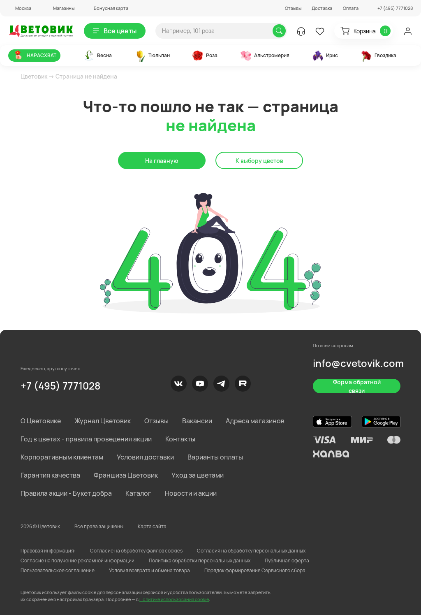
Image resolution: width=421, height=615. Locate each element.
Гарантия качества (50, 475)
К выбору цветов (259, 161)
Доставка (322, 8)
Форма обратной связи (357, 386)
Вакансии (197, 420)
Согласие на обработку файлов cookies (136, 550)
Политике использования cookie (174, 599)
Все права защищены (98, 526)
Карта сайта (152, 526)
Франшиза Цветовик (126, 475)
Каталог (138, 493)
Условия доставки (145, 457)
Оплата (351, 8)
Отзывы (293, 8)
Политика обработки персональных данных (199, 560)
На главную (161, 161)
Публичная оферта (287, 560)
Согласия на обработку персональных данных (251, 550)
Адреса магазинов (255, 420)
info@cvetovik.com (358, 363)
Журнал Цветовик (102, 420)
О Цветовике (41, 420)
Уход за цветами (197, 475)
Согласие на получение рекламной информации (77, 560)
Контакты (180, 438)
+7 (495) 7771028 (60, 385)
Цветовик (34, 76)
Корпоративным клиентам (62, 457)
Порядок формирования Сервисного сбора (254, 570)
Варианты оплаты (215, 457)
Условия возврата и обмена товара (149, 570)
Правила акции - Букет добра (66, 493)
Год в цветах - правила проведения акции (86, 438)
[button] (19, 8)
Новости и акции (191, 493)
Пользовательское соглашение (58, 570)
